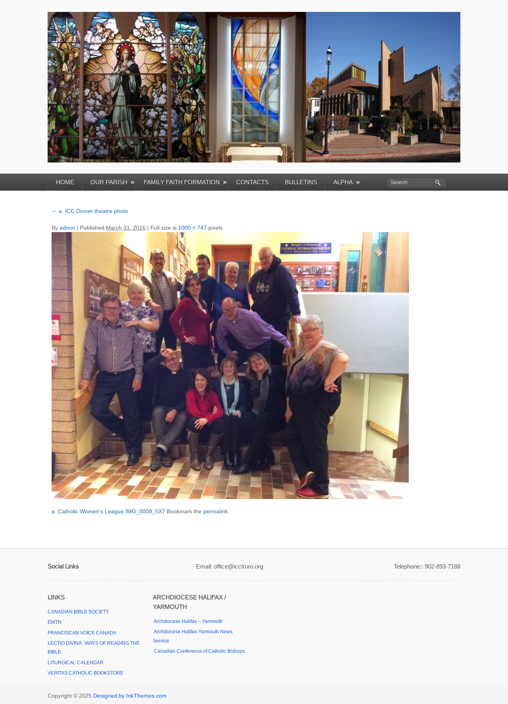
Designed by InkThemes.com (130, 695)
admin (67, 227)
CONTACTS (252, 182)
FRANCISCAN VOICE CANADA (82, 633)
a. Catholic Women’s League (88, 511)
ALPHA (346, 182)
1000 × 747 (192, 227)
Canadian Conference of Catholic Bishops (199, 651)
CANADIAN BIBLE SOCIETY (78, 612)
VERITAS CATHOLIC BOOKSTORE (85, 673)
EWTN (55, 622)
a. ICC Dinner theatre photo (90, 211)
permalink (215, 511)
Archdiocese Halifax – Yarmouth (188, 621)
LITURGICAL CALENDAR (76, 662)
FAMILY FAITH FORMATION (185, 182)
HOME (65, 182)
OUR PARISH (112, 182)
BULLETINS (301, 182)
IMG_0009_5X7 (145, 511)
